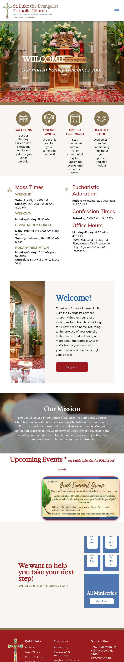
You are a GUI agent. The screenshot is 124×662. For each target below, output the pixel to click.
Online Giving (49, 132)
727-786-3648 (101, 658)
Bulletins (23, 130)
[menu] (117, 10)
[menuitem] (37, 647)
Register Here (101, 132)
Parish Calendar (75, 132)
